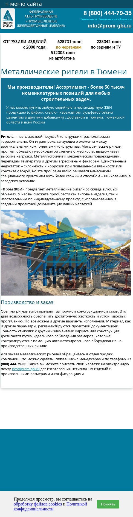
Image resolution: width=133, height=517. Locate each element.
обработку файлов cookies (38, 504)
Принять (108, 504)
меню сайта (23, 4)
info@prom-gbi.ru (110, 26)
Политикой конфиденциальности (50, 506)
